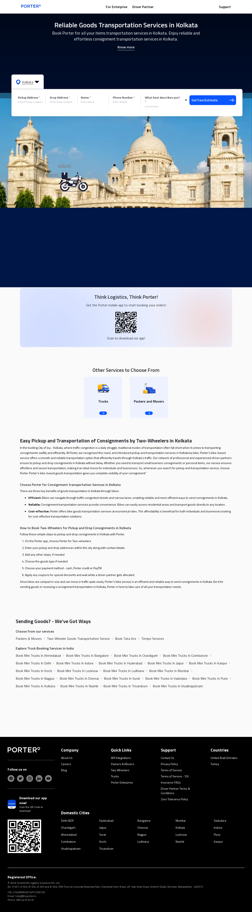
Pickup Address (29, 97)
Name (86, 97)
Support (225, 6)
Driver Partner (143, 6)
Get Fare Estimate (213, 100)
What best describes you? (162, 99)
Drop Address (60, 97)
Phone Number (124, 97)
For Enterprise (116, 6)
